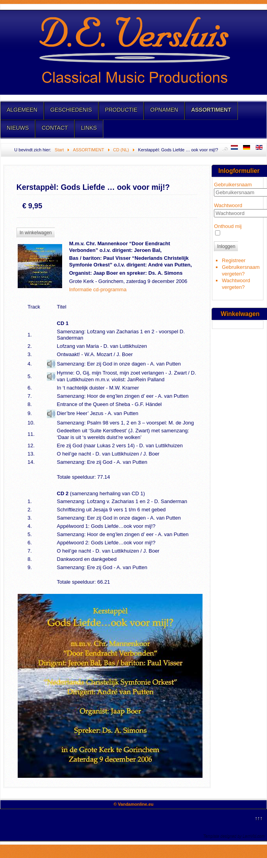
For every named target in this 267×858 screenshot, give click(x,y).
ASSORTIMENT (211, 110)
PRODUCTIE (121, 110)
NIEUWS (18, 128)
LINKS (89, 128)
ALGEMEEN (22, 110)
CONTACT (55, 128)
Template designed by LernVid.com (234, 836)
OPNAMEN (164, 110)
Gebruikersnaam (233, 184)
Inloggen (226, 246)
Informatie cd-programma (98, 289)
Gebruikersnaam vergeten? (241, 270)
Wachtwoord (228, 205)
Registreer (233, 260)
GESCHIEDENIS (71, 110)
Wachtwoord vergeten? (236, 283)
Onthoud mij (227, 226)
